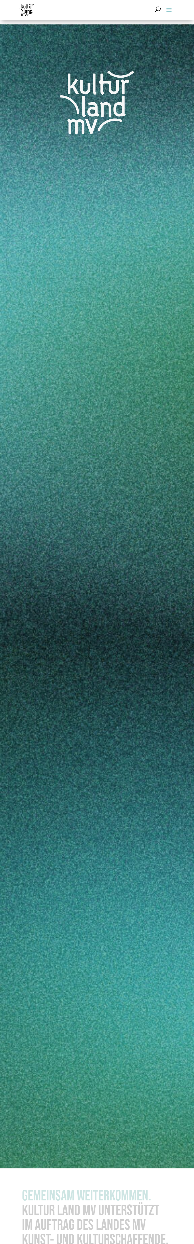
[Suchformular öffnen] (158, 9)
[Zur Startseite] (27, 10)
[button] (169, 9)
